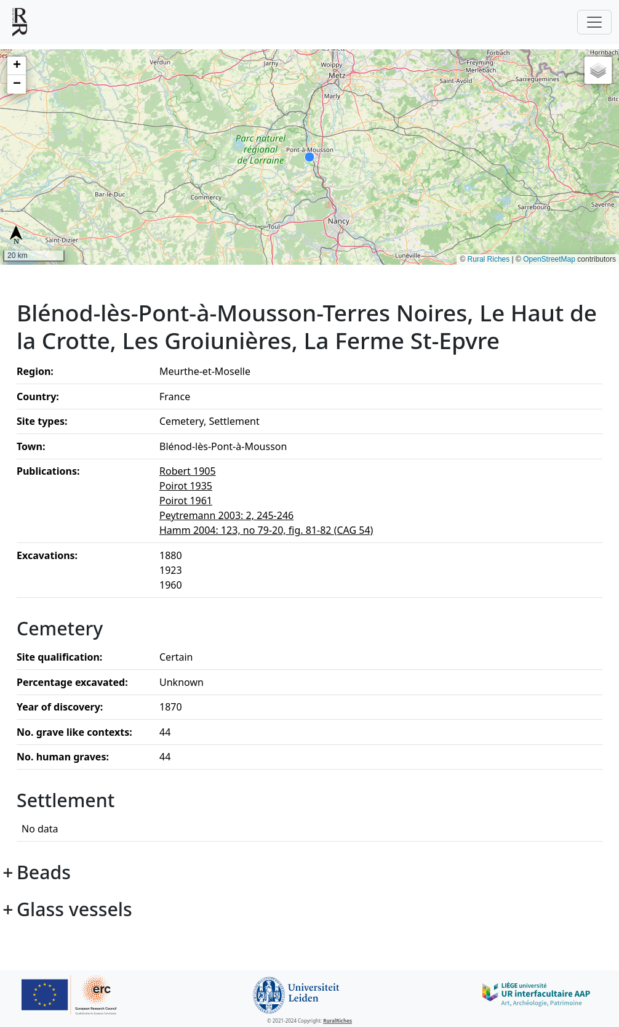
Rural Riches (489, 259)
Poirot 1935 (185, 486)
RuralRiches (337, 1020)
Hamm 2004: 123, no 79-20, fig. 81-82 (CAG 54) (266, 530)
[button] (16, 66)
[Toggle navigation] (594, 22)
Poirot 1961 (185, 500)
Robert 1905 (187, 471)
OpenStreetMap (549, 259)
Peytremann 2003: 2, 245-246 (226, 515)
